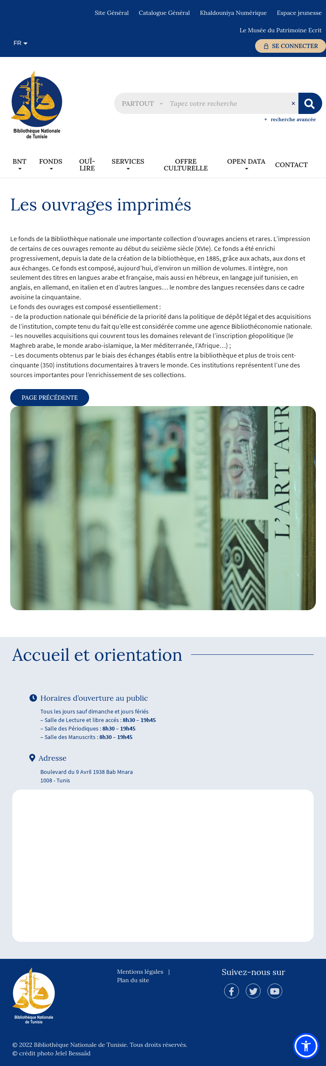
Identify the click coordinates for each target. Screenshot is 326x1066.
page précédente (50, 397)
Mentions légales (140, 971)
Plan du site (133, 980)
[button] (142, 103)
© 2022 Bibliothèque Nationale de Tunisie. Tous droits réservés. (99, 1045)
